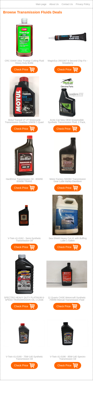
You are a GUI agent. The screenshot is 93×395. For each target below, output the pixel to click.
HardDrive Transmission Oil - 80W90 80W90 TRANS (24, 180)
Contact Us (67, 4)
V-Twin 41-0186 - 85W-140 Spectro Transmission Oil (67, 357)
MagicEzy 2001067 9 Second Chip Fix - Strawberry (68, 61)
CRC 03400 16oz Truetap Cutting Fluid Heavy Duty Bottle (24, 61)
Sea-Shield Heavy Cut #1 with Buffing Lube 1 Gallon (68, 239)
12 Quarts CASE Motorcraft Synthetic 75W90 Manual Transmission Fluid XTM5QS (67, 299)
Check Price (21, 69)
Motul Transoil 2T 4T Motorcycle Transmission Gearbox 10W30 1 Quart (24, 121)
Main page (41, 4)
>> (50, 374)
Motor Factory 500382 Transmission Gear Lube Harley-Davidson (68, 180)
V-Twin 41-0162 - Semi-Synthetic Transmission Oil (24, 239)
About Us (54, 4)
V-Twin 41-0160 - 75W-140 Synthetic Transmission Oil (24, 357)
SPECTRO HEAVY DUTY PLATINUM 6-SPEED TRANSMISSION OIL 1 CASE (24, 298)
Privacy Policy (83, 4)
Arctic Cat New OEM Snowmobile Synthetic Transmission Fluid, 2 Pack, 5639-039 (67, 122)
